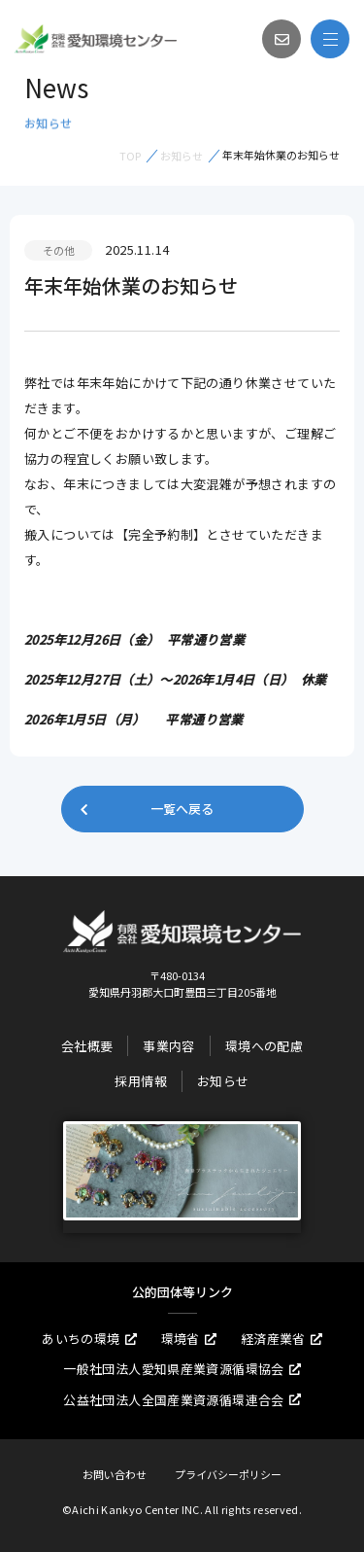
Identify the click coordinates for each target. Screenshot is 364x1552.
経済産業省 (281, 1338)
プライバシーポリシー (228, 1474)
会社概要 (87, 1046)
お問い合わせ (115, 1474)
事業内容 (169, 1046)
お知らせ (181, 155)
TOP (130, 155)
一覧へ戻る (146, 808)
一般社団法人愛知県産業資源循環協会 (182, 1368)
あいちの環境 (89, 1338)
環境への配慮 (264, 1046)
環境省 (188, 1338)
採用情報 (141, 1081)
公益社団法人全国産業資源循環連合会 (182, 1400)
